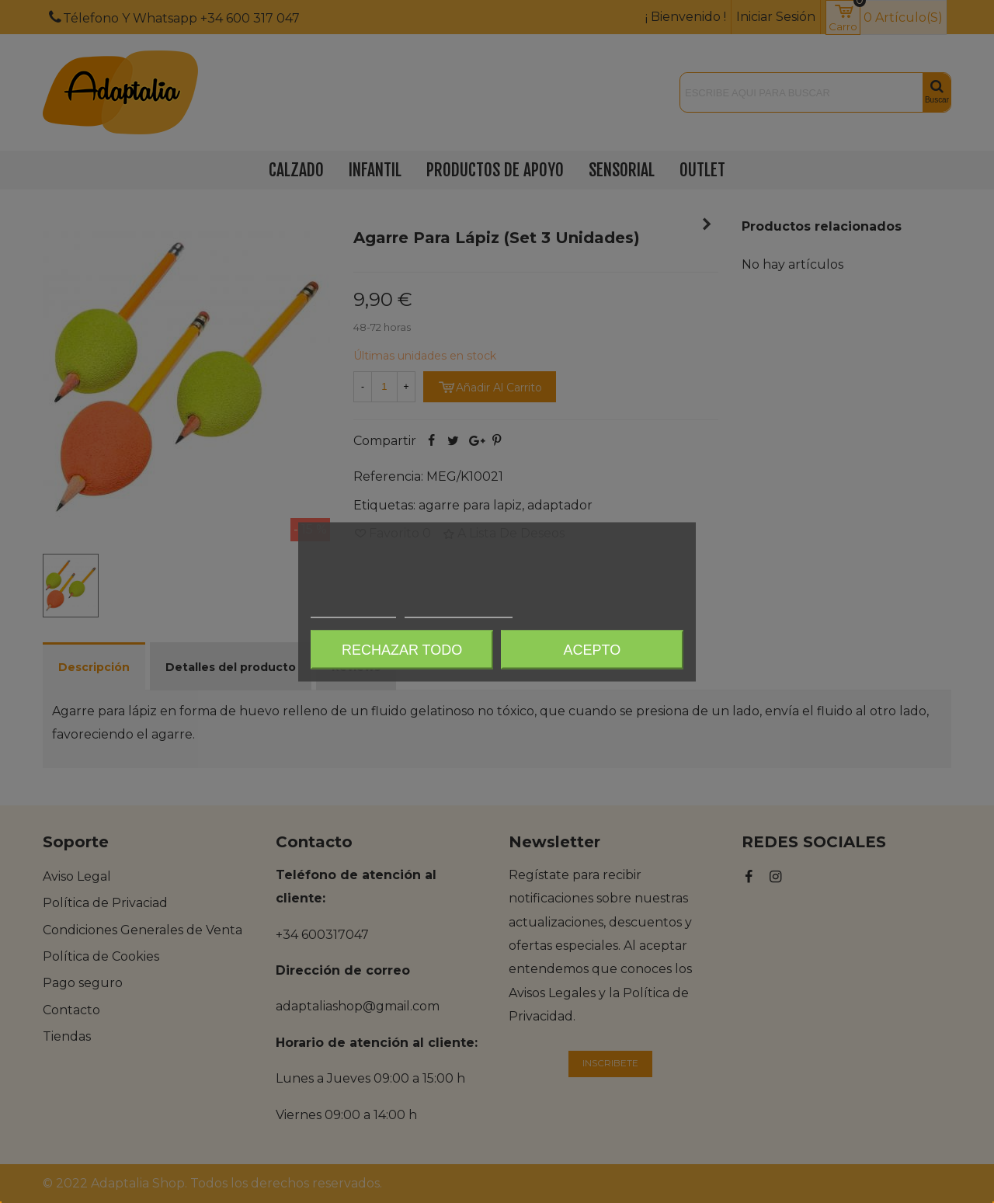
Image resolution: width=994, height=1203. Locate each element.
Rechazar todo (402, 649)
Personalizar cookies (458, 610)
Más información (353, 610)
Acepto (592, 649)
